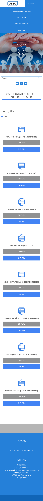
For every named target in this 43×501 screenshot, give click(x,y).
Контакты (21, 460)
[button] (30, 3)
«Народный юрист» (21, 473)
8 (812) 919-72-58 (21, 467)
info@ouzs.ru (22, 478)
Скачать (21, 149)
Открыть (21, 142)
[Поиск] (21, 78)
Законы (7, 117)
